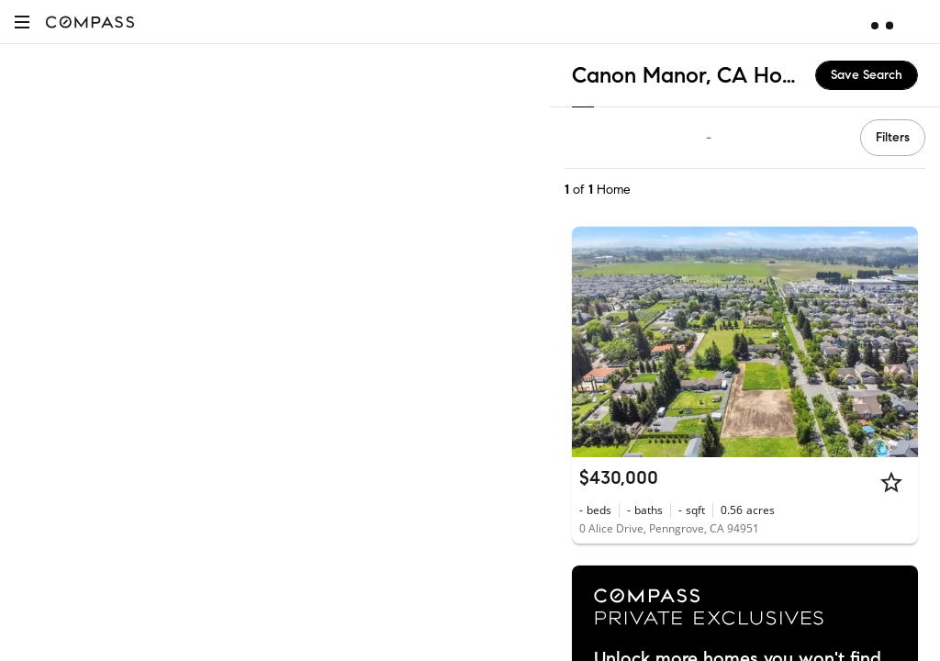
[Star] (891, 482)
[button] (22, 21)
